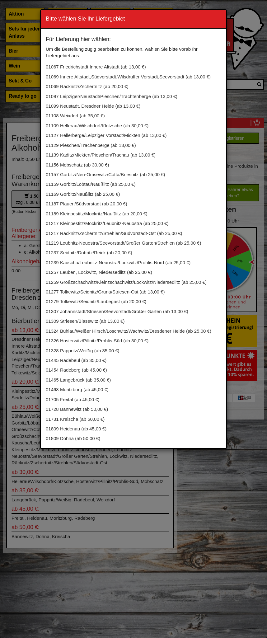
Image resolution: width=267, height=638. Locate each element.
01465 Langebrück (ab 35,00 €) (78, 379)
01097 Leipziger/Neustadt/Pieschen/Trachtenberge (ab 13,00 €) (111, 96)
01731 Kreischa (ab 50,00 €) (75, 419)
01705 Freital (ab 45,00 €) (73, 399)
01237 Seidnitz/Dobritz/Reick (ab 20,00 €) (89, 252)
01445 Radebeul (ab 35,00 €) (76, 360)
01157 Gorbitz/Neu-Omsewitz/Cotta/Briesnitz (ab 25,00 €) (105, 174)
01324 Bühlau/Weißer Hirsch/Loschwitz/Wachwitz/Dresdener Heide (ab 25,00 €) (128, 331)
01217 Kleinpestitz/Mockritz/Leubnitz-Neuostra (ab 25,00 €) (107, 223)
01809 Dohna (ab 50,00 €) (73, 438)
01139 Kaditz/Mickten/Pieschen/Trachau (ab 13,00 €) (101, 154)
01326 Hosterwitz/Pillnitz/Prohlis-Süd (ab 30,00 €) (97, 340)
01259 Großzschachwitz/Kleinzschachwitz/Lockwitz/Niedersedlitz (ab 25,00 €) (126, 282)
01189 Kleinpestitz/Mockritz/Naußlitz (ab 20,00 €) (97, 213)
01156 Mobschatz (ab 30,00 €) (77, 164)
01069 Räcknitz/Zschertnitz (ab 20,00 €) (87, 86)
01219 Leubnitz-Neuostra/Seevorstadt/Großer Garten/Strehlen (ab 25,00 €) (123, 243)
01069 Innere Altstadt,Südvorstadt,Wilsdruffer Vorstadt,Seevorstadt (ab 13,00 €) (128, 76)
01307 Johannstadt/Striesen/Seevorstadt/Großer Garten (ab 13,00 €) (117, 311)
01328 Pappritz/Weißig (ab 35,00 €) (82, 350)
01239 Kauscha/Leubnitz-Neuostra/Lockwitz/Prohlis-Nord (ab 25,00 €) (118, 262)
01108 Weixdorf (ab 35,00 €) (75, 115)
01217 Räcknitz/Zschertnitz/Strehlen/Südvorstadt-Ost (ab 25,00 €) (114, 233)
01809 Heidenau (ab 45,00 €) (76, 428)
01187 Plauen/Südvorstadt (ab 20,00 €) (86, 203)
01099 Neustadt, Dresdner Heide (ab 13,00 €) (93, 106)
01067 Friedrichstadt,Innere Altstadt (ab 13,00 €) (96, 66)
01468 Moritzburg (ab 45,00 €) (77, 389)
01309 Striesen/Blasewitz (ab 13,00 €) (85, 321)
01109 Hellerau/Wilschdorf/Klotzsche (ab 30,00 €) (97, 125)
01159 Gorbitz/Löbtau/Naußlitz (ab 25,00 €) (91, 184)
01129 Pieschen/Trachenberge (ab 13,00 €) (91, 145)
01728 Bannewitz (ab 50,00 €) (77, 409)
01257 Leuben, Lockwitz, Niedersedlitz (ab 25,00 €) (99, 272)
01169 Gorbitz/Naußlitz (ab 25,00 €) (83, 194)
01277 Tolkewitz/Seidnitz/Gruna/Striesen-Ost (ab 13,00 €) (105, 291)
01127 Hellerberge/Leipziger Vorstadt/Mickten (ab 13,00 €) (106, 135)
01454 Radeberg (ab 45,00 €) (76, 370)
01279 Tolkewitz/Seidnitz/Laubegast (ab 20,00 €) (96, 301)
